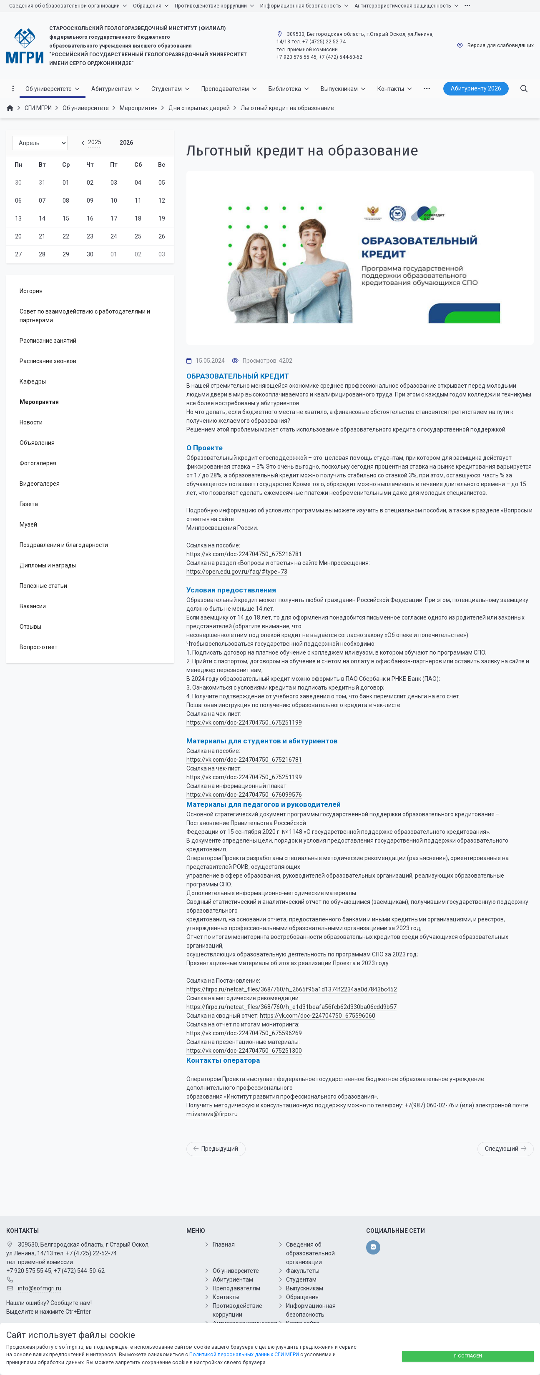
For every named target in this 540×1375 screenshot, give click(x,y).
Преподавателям (236, 1288)
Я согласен (468, 1356)
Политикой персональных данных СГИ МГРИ (244, 1354)
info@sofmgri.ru (39, 1288)
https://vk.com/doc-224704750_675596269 (244, 1033)
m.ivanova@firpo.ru (212, 1114)
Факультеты (302, 1270)
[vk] (373, 1247)
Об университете (236, 1270)
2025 (94, 142)
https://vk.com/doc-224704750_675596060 (317, 1015)
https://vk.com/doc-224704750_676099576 (244, 794)
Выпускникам (304, 1288)
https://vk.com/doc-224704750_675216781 (244, 554)
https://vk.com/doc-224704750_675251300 (244, 1050)
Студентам (301, 1279)
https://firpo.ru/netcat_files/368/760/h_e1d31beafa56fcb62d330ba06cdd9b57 (291, 1007)
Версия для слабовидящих (500, 45)
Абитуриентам (233, 1279)
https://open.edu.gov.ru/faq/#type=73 (236, 571)
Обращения (302, 1297)
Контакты (226, 1297)
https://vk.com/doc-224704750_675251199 (244, 722)
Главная (224, 1244)
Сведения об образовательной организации (310, 1253)
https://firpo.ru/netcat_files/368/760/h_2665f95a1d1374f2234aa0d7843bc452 (291, 989)
